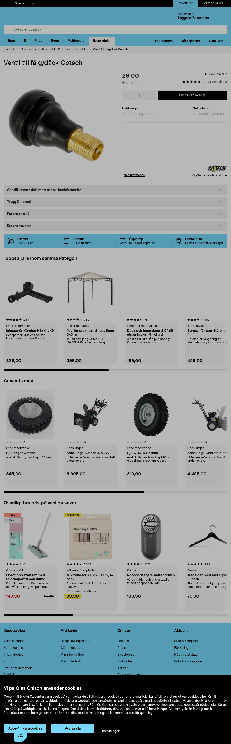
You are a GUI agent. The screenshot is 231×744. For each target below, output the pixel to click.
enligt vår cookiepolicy (190, 696)
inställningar (158, 709)
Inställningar (110, 731)
